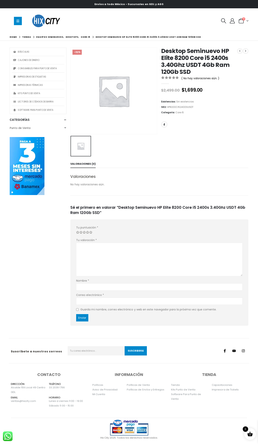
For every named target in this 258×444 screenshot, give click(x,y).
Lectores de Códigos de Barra (33, 101)
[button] (224, 20)
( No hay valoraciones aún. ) (200, 78)
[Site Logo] (47, 20)
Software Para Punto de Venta (33, 110)
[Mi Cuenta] (232, 20)
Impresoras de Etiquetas (29, 76)
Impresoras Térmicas (28, 85)
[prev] (240, 51)
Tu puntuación (87, 227)
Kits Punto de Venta (26, 93)
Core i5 (179, 112)
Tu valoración (86, 240)
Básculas (21, 51)
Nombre (82, 281)
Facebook (164, 124)
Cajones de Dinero (26, 60)
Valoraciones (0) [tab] (83, 164)
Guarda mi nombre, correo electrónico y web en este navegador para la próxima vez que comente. (148, 309)
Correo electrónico (90, 295)
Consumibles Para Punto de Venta (35, 68)
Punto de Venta (20, 128)
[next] (245, 51)
